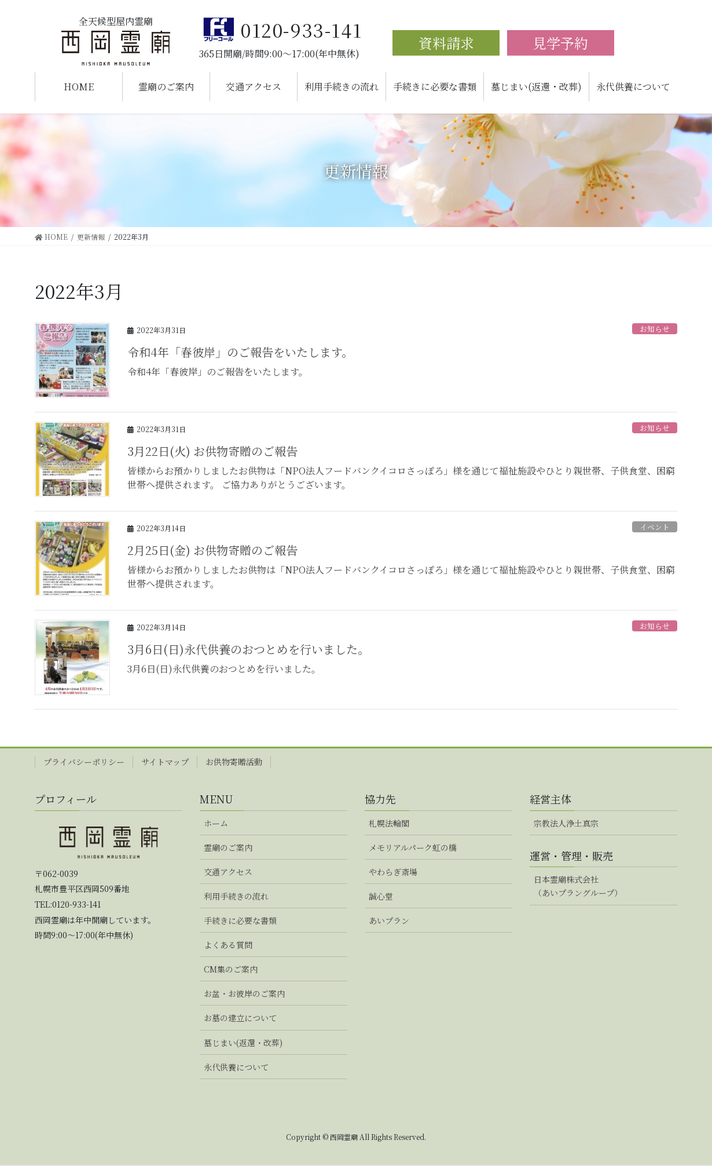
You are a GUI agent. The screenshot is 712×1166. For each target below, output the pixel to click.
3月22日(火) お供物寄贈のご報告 (212, 451)
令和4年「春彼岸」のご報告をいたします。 (240, 351)
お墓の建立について (240, 1018)
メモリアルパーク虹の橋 (413, 847)
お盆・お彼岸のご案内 (244, 993)
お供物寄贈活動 (233, 761)
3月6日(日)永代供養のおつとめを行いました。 (248, 649)
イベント (655, 526)
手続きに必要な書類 (240, 920)
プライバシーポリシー (83, 761)
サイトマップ (165, 761)
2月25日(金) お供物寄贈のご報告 (212, 550)
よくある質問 (228, 945)
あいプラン (389, 920)
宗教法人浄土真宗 (566, 823)
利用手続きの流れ (236, 896)
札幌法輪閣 (389, 823)
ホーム (216, 823)
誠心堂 (381, 896)
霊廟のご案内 (228, 847)
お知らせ (655, 328)
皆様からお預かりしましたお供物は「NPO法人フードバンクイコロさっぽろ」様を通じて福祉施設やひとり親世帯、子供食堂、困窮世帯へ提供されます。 (401, 576)
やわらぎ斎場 (393, 872)
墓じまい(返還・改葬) (243, 1042)
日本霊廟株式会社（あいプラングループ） (578, 885)
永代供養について (236, 1067)
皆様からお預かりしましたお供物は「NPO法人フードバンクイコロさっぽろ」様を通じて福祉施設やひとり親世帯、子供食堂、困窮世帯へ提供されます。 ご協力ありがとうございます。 (401, 477)
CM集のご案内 (231, 969)
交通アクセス (228, 872)
